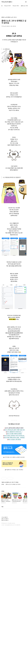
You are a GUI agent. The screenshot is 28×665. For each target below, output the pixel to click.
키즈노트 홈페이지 (4, 517)
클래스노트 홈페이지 (4, 518)
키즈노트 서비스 (16, 5)
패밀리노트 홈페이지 (4, 520)
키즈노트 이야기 (7, 5)
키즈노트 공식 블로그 (6, 2)
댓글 (2, 506)
